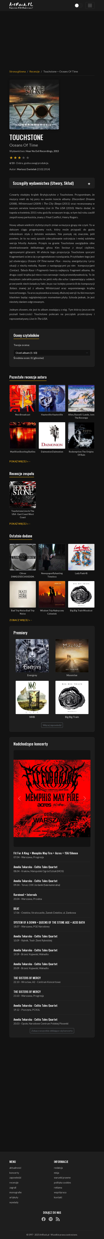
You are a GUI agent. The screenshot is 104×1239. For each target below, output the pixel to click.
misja (56, 1172)
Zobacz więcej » (19, 620)
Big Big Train (72, 717)
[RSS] (58, 1219)
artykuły (13, 1197)
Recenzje (34, 71)
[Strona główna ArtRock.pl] (21, 5)
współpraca (60, 1192)
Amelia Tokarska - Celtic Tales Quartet (35, 867)
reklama (58, 1187)
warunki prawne (62, 1177)
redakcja (58, 1167)
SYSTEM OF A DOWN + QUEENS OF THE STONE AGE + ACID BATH (49, 922)
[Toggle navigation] (90, 5)
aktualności (15, 1167)
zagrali (12, 1187)
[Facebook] (44, 1219)
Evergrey (32, 675)
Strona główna (17, 71)
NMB (32, 717)
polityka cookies (62, 1182)
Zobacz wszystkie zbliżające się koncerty (52, 1030)
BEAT (16, 908)
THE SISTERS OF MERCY (27, 978)
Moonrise (72, 675)
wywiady (13, 1202)
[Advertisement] (52, 38)
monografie (15, 1192)
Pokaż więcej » (18, 461)
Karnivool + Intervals (25, 894)
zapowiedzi (15, 1177)
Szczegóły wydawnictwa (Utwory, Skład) (43, 183)
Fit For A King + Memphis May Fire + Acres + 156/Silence (46, 853)
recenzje (13, 1182)
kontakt (58, 1197)
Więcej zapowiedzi (52, 725)
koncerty (14, 1172)
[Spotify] (51, 1219)
